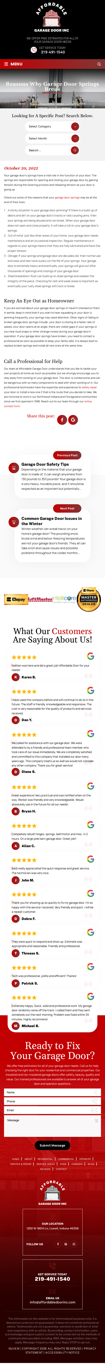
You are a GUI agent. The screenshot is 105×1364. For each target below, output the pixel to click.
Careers (77, 1164)
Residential (45, 1159)
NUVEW (14, 1349)
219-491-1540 (53, 52)
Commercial (66, 1159)
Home (15, 1159)
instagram (73, 1245)
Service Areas (45, 1164)
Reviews (45, 1169)
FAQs (63, 1164)
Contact (61, 1169)
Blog (91, 1164)
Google (73, 420)
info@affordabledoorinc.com (52, 1303)
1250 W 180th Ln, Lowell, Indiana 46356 (52, 1229)
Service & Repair (20, 1164)
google (65, 1245)
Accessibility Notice (62, 1353)
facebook (62, 420)
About (28, 1159)
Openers (85, 1159)
